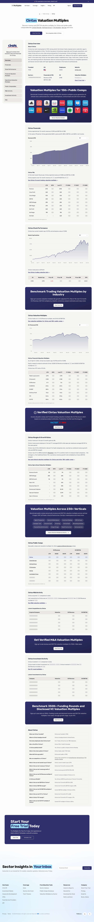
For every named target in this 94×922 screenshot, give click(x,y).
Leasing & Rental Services (35, 77)
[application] (58, 154)
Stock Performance (10, 69)
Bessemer (50, 453)
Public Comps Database (47, 891)
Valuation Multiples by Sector (48, 894)
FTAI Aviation (56, 27)
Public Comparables (10, 86)
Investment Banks (7, 891)
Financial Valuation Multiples (10, 74)
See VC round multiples (36, 669)
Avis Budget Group (33, 574)
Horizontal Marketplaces (53, 520)
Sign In (69, 5)
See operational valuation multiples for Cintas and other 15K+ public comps (51, 459)
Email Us (83, 894)
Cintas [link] (53, 14)
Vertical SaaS (66, 523)
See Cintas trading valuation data (39, 272)
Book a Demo (85, 897)
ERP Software (78, 520)
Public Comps (46, 14)
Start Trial (15, 837)
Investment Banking (67, 520)
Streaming (57, 523)
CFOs (3, 897)
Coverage (36, 5)
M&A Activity (8, 91)
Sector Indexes (44, 888)
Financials (8, 65)
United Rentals (37, 27)
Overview (8, 60)
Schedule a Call (27, 837)
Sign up (8, 52)
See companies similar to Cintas (53, 33)
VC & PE (4, 888)
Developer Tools (37, 523)
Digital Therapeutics (39, 520)
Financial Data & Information (41, 527)
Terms (9, 914)
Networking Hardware (78, 523)
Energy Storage (55, 527)
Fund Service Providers (9, 900)
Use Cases (28, 5)
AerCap (64, 27)
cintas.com (78, 70)
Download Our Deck (69, 894)
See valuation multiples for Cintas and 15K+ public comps (46, 321)
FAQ (6, 100)
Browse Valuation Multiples (58, 117)
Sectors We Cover (28, 891)
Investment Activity (10, 95)
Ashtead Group (47, 27)
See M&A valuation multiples (37, 603)
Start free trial (80, 80)
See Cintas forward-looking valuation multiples (43, 180)
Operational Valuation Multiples (11, 81)
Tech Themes (27, 894)
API (54, 5)
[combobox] (83, 138)
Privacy (4, 914)
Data (24, 888)
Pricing (49, 5)
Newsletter (66, 891)
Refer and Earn (68, 897)
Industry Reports (68, 888)
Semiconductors (79, 527)
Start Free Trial (77, 5)
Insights (43, 5)
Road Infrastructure (66, 527)
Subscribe (87, 868)
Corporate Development (9, 894)
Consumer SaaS (48, 523)
